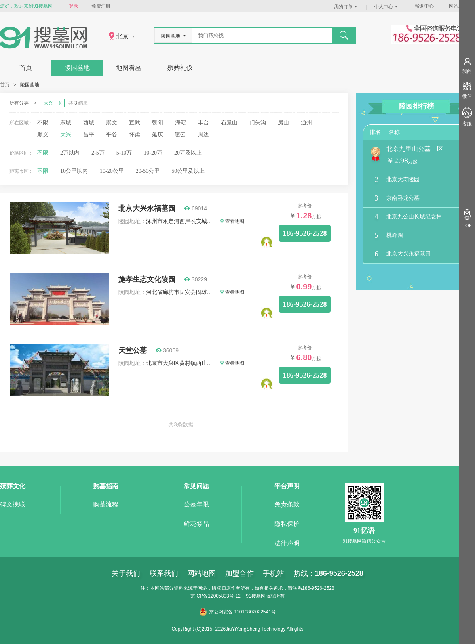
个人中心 (386, 7)
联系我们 (164, 573)
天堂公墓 (132, 350)
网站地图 (458, 6)
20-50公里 (148, 171)
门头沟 (257, 123)
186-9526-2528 (305, 233)
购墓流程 (105, 504)
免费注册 (100, 6)
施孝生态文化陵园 (146, 279)
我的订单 (346, 7)
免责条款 (287, 504)
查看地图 (232, 221)
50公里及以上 (188, 171)
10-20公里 (112, 171)
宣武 (134, 123)
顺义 (42, 135)
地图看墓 (128, 67)
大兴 (65, 135)
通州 (306, 123)
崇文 (111, 123)
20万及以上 (188, 153)
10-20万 (153, 153)
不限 (42, 123)
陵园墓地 (77, 67)
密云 (180, 135)
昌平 (88, 135)
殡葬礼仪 (180, 67)
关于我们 (126, 573)
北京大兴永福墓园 (146, 208)
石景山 (229, 123)
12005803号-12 (224, 596)
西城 (88, 123)
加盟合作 (239, 573)
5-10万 (124, 153)
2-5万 (97, 153)
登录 (73, 6)
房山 (283, 123)
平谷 (111, 135)
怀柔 (134, 135)
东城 (65, 123)
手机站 (273, 573)
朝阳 (157, 123)
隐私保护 (287, 523)
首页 (25, 67)
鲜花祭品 (196, 523)
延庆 (157, 135)
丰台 (203, 123)
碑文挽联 (12, 504)
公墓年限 (196, 504)
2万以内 (70, 153)
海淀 (180, 123)
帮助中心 (424, 6)
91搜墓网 (255, 596)
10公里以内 (74, 171)
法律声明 (287, 543)
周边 (203, 135)
